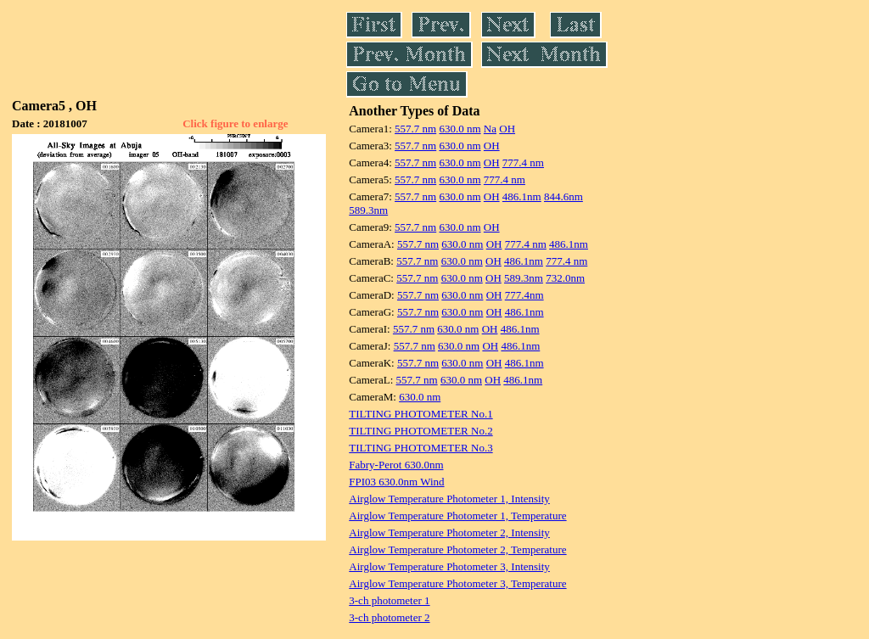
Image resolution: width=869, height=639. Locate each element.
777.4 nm (523, 162)
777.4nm (524, 295)
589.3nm (368, 210)
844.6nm (563, 196)
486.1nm (521, 196)
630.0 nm (459, 128)
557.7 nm (415, 128)
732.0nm (565, 278)
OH (507, 128)
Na (490, 128)
